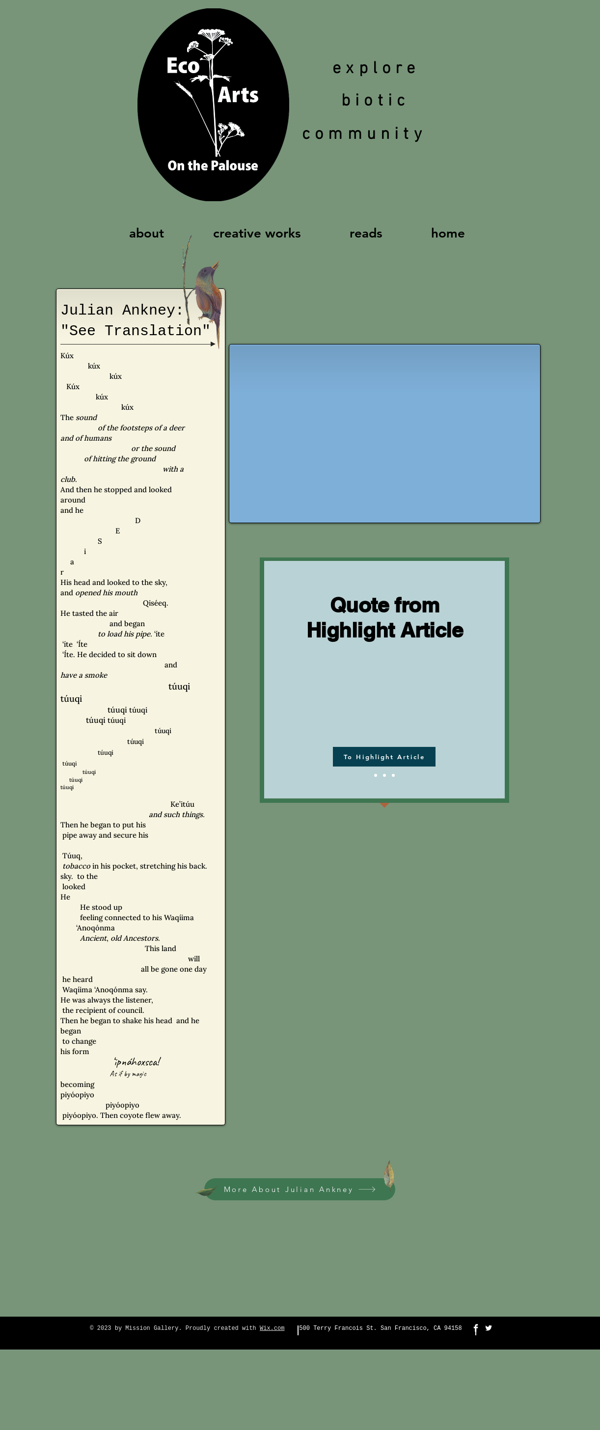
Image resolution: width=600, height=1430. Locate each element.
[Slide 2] (384, 775)
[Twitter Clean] (488, 1328)
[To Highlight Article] (384, 757)
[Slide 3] (393, 775)
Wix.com (272, 1328)
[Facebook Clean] (476, 1328)
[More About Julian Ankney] (299, 1189)
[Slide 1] (375, 775)
